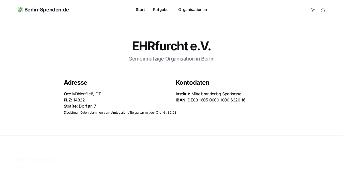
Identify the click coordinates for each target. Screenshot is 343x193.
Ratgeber (161, 9)
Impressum (23, 160)
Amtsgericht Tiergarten (127, 112)
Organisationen (192, 9)
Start (140, 9)
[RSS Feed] (323, 10)
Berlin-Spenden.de (37, 152)
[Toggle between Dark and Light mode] (313, 10)
